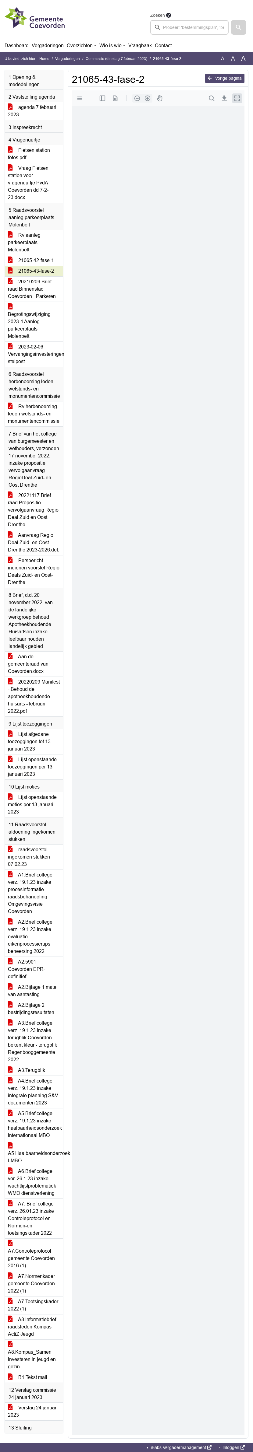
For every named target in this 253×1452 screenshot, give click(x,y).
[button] (238, 27)
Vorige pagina (225, 78)
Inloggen (233, 1447)
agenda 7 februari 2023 (32, 111)
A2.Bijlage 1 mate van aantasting (32, 991)
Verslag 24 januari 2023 (33, 1411)
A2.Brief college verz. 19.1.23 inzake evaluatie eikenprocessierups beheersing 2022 (30, 936)
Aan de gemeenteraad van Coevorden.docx (28, 664)
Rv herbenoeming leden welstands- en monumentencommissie (33, 414)
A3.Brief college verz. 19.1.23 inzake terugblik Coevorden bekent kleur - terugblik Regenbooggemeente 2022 (32, 1041)
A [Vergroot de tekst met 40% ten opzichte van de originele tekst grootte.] (243, 58)
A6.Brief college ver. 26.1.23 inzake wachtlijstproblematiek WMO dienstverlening (32, 1182)
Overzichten (80, 45)
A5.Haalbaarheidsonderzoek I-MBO (35, 1153)
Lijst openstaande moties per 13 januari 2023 (32, 804)
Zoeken (157, 15)
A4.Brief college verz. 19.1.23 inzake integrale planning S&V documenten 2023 (33, 1091)
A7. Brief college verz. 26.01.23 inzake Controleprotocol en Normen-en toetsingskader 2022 (31, 1218)
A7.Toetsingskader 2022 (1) (33, 1305)
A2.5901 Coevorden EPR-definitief (26, 969)
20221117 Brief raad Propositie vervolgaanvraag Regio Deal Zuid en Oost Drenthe (33, 510)
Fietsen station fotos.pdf (29, 154)
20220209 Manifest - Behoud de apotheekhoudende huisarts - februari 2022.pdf (34, 696)
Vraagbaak (140, 45)
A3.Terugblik (26, 1070)
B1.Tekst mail (27, 1377)
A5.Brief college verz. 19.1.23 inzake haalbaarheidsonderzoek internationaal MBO (35, 1124)
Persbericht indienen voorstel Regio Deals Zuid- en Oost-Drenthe (33, 571)
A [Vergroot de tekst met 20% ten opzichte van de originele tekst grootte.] (233, 58)
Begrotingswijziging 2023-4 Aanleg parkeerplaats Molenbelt (29, 321)
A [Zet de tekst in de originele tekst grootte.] (222, 58)
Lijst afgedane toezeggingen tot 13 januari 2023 (29, 741)
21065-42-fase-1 (31, 260)
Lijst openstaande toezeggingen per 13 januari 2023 (32, 767)
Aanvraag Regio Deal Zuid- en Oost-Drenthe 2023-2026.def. (33, 542)
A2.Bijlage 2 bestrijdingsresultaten (31, 1008)
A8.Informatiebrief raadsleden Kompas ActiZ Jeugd (32, 1327)
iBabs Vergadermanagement (181, 1447)
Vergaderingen (48, 45)
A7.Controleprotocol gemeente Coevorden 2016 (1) (31, 1254)
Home (44, 59)
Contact (163, 45)
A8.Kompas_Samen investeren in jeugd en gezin (32, 1355)
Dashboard (17, 45)
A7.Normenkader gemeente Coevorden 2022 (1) (31, 1283)
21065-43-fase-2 (31, 271)
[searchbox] (189, 27)
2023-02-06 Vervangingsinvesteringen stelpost (35, 354)
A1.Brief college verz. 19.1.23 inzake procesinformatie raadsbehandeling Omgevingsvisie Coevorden (30, 893)
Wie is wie (110, 45)
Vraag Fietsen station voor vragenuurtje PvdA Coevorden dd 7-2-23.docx (28, 183)
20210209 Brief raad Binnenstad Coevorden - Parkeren (32, 289)
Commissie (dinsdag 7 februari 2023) (116, 59)
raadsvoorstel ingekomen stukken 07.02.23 (29, 857)
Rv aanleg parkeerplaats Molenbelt (24, 242)
